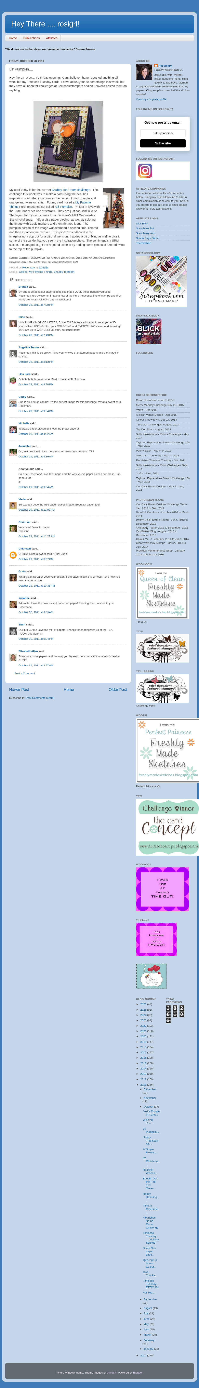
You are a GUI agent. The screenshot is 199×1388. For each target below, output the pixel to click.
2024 (143, 1015)
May (146, 1324)
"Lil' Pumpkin (63, 206)
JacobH (112, 1372)
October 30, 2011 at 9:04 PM (35, 638)
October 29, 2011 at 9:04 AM (35, 487)
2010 (143, 1355)
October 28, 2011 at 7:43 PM (35, 335)
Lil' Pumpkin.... (151, 1130)
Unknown (24, 548)
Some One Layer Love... (149, 1251)
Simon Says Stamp (147, 238)
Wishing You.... (148, 1121)
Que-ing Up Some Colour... (150, 1263)
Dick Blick (142, 223)
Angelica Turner (28, 347)
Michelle (23, 423)
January (149, 1348)
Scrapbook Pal (145, 228)
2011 (143, 1084)
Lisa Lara (24, 374)
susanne (24, 598)
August (148, 1308)
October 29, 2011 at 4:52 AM (35, 433)
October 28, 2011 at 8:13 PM (35, 361)
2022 (143, 1025)
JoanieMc (24, 446)
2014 (143, 1068)
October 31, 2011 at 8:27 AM (35, 665)
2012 (143, 1079)
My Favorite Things (40, 271)
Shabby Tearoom (64, 271)
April (147, 1329)
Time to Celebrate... (151, 1209)
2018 (143, 1047)
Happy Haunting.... (151, 1197)
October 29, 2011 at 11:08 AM (36, 509)
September (150, 1299)
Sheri (21, 624)
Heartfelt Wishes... (150, 1171)
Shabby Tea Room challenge (71, 189)
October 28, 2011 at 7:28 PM (35, 304)
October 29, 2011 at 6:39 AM (35, 456)
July (146, 1313)
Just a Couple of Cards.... (151, 1113)
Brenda (23, 286)
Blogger (138, 1372)
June (147, 1318)
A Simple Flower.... (150, 1151)
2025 (143, 1009)
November (150, 1097)
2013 (143, 1073)
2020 (143, 1036)
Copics (23, 271)
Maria (22, 499)
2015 (143, 1063)
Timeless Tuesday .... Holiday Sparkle (151, 1237)
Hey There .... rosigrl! (45, 24)
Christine (24, 522)
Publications (31, 38)
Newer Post (19, 689)
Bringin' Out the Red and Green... (150, 1183)
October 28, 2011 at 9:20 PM (35, 384)
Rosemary (165, 65)
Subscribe (163, 143)
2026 (143, 1004)
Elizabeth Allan (28, 651)
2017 (143, 1052)
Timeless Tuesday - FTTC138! (150, 1284)
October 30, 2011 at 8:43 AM (35, 612)
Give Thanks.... (150, 1273)
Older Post (118, 689)
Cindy (22, 396)
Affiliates (51, 38)
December (150, 1089)
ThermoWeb (143, 243)
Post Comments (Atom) (40, 697)
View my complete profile (151, 99)
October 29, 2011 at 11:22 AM (36, 536)
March (148, 1334)
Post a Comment (24, 673)
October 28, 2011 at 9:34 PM (35, 411)
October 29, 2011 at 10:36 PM (36, 585)
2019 (143, 1041)
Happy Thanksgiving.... (151, 1140)
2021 (143, 1031)
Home (13, 38)
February (149, 1340)
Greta (22, 571)
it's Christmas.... (151, 1161)
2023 (143, 1020)
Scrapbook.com (145, 233)
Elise (21, 317)
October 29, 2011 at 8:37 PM (35, 559)
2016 (143, 1057)
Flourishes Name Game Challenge (150, 1222)
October (149, 1106)
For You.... (149, 1292)
